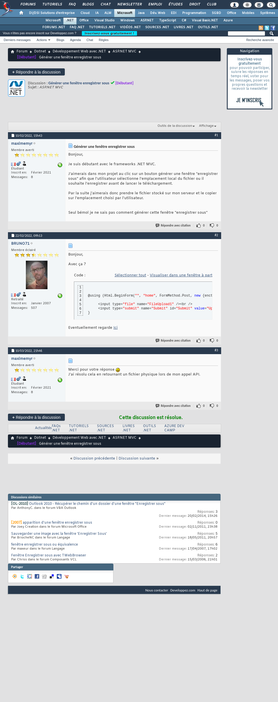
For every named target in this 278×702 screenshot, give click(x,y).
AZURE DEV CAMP (174, 428)
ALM (107, 13)
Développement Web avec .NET (79, 51)
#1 (216, 135)
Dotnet (40, 51)
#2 (216, 235)
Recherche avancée (260, 40)
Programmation (194, 13)
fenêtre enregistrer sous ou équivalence (44, 544)
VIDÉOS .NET (130, 27)
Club (211, 4)
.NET (70, 21)
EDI (174, 13)
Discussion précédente (94, 458)
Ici (115, 327)
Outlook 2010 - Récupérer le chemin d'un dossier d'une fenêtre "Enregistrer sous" (97, 504)
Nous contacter (156, 590)
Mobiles (248, 13)
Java (141, 13)
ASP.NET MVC (124, 51)
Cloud (85, 13)
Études (175, 4)
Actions (42, 40)
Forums (28, 4)
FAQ (72, 4)
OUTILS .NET (208, 27)
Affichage (206, 126)
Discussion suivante (137, 458)
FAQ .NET (77, 27)
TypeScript (167, 21)
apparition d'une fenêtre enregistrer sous (57, 523)
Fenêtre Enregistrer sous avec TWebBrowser (48, 555)
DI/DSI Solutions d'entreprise (52, 13)
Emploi (155, 4)
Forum (22, 51)
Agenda (75, 40)
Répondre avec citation (173, 225)
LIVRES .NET (183, 27)
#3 (216, 350)
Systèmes (267, 13)
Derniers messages (17, 40)
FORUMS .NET (53, 27)
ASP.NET (146, 21)
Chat (105, 4)
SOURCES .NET (157, 27)
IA (97, 13)
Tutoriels (52, 4)
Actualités (43, 428)
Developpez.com (182, 590)
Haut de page (207, 590)
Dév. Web (157, 13)
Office (231, 13)
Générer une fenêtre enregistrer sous (78, 83)
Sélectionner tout (130, 275)
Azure (228, 21)
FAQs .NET (56, 428)
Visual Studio (104, 21)
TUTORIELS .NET (102, 27)
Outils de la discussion (174, 126)
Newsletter (129, 4)
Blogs (88, 4)
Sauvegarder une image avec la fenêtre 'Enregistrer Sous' (59, 534)
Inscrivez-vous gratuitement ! (109, 33)
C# (184, 21)
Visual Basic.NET (205, 21)
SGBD (216, 13)
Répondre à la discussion (36, 72)
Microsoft (124, 13)
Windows (127, 21)
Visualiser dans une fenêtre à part (181, 275)
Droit (194, 4)
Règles (104, 40)
